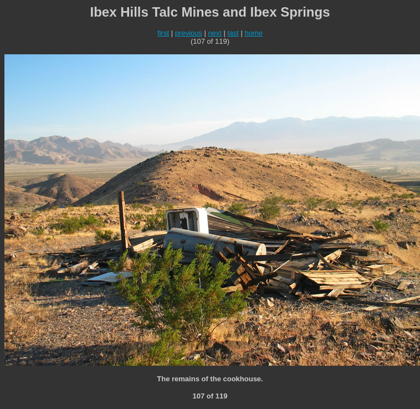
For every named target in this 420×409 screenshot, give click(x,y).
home (253, 33)
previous (188, 33)
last (233, 33)
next (215, 33)
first (163, 33)
